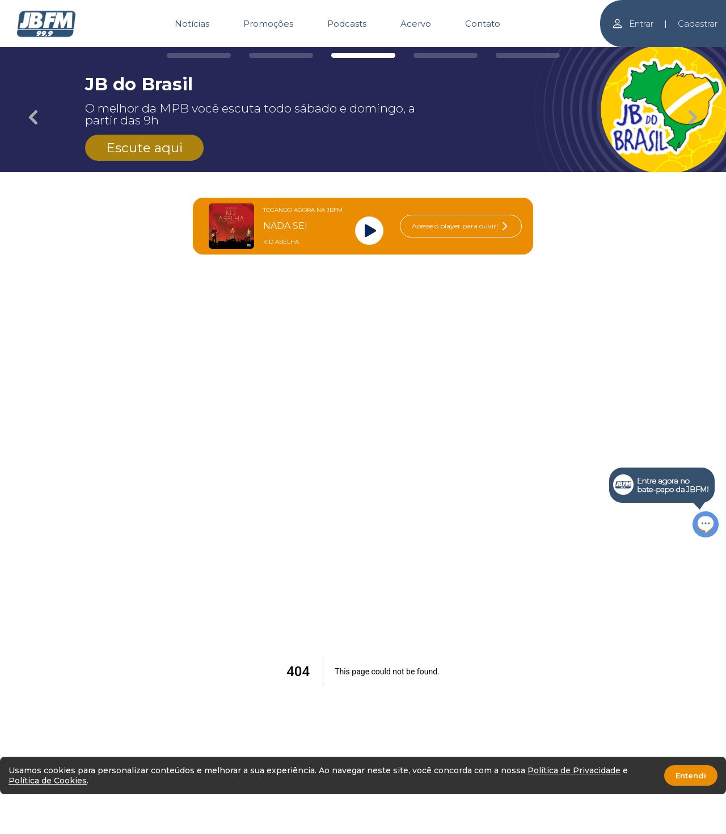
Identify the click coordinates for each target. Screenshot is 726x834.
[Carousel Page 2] (281, 55)
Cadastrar (697, 23)
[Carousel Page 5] (528, 55)
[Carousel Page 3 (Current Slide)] (363, 55)
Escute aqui (144, 148)
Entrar (632, 24)
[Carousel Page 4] (445, 55)
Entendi (691, 775)
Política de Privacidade (574, 770)
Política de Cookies (48, 780)
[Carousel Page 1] (199, 55)
